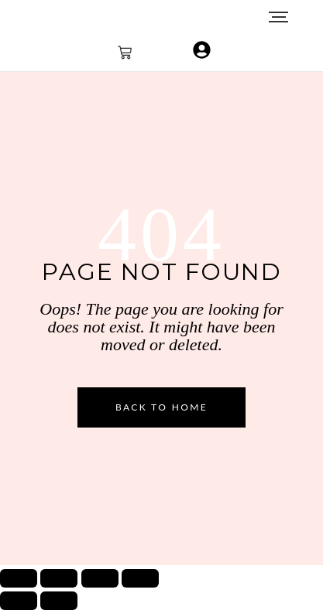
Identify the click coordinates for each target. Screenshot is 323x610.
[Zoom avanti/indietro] (18, 578)
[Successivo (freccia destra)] (58, 600)
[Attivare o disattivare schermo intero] (58, 578)
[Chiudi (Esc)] (140, 578)
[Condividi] (100, 578)
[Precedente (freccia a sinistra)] (18, 600)
